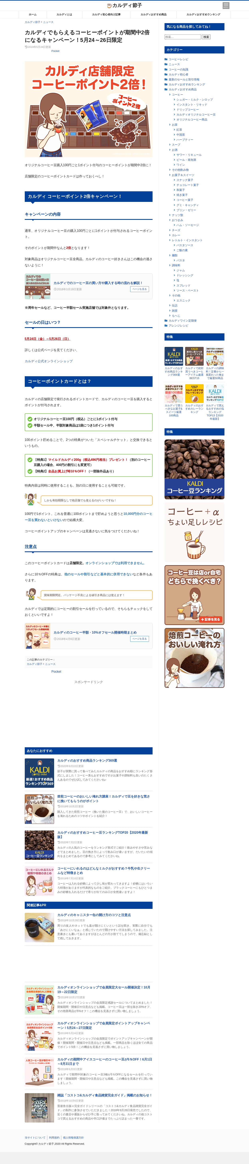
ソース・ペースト (188, 290)
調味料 (176, 265)
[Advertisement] (124, 1158)
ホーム (33, 14)
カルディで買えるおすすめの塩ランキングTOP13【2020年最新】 (215, 412)
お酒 (175, 149)
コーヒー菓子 (185, 199)
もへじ (176, 315)
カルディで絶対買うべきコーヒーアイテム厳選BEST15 (194, 373)
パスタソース (185, 245)
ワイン (181, 164)
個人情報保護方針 (73, 1137)
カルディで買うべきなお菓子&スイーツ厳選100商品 (174, 410)
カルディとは (64, 14)
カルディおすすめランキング (203, 14)
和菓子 (181, 190)
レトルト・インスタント (187, 240)
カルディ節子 (124, 5)
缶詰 (175, 305)
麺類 (175, 255)
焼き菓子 (182, 194)
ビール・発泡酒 (186, 159)
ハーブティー (185, 139)
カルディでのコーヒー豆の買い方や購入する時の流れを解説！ (98, 283)
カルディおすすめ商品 (154, 14)
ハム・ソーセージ (188, 225)
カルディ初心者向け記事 (106, 14)
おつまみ (177, 220)
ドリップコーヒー (188, 109)
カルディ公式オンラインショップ (49, 361)
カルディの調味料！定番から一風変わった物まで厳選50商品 (215, 373)
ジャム (181, 270)
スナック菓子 (185, 180)
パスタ (181, 260)
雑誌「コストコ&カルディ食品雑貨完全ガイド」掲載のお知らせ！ (104, 1095)
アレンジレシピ (178, 325)
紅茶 (179, 129)
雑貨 (175, 310)
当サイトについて (35, 1137)
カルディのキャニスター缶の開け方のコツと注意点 (94, 915)
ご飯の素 (182, 250)
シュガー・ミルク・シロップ (195, 99)
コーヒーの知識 (178, 69)
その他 (176, 295)
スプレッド (183, 285)
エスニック (183, 300)
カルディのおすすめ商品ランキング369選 (87, 760)
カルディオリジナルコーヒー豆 (196, 114)
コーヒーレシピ (178, 59)
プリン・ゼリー (186, 210)
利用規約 (54, 1137)
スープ (176, 144)
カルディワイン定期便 (183, 320)
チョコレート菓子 (188, 185)
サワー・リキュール (189, 154)
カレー (176, 235)
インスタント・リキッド (192, 104)
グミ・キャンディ (188, 205)
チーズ (176, 230)
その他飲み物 (180, 169)
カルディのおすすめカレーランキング (194, 409)
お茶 (175, 124)
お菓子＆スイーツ (183, 175)
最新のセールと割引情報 (184, 79)
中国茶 (181, 134)
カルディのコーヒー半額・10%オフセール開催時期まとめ (95, 632)
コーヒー (177, 94)
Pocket (56, 50)
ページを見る (139, 289)
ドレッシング (185, 275)
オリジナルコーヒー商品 (192, 119)
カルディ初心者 (178, 74)
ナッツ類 (177, 215)
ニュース (174, 64)
